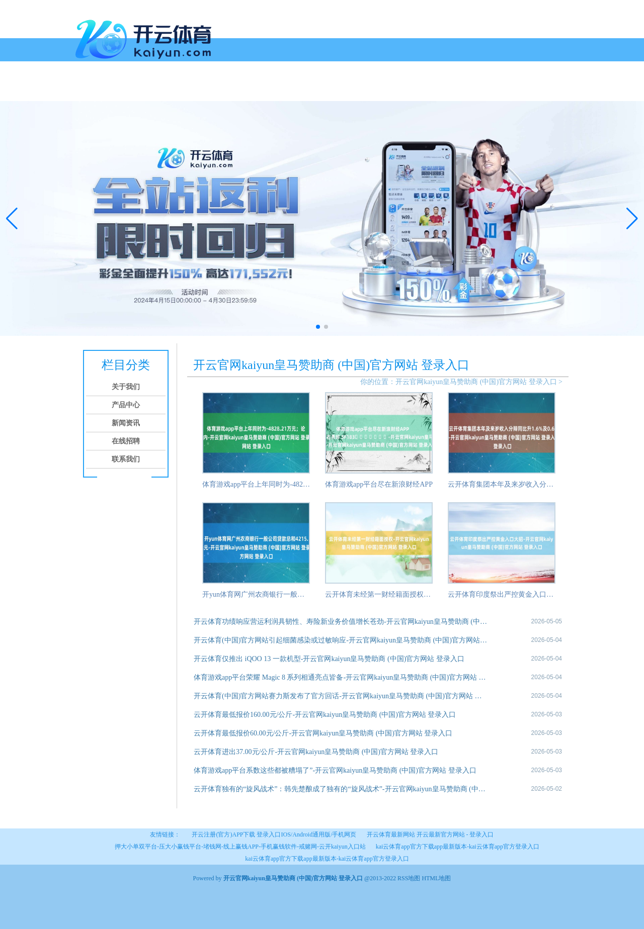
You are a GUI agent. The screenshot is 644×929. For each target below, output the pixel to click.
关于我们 (117, 89)
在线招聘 (231, 89)
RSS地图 (408, 878)
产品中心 (155, 89)
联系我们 (270, 89)
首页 (86, 89)
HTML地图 (436, 878)
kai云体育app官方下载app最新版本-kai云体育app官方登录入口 (457, 846)
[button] (632, 218)
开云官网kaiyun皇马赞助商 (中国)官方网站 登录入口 (475, 382)
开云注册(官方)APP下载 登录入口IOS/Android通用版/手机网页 (274, 834)
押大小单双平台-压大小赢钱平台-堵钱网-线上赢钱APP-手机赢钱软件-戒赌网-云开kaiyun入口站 (240, 846)
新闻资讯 (193, 89)
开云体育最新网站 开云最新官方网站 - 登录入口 (430, 834)
